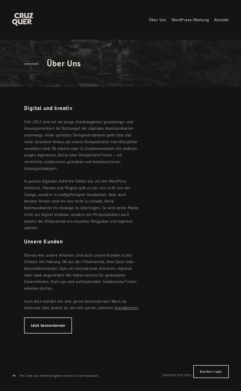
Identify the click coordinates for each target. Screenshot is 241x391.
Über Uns (157, 19)
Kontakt (221, 19)
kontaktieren (126, 307)
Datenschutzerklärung (184, 375)
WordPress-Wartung (190, 19)
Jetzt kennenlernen (48, 325)
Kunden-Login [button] (211, 371)
